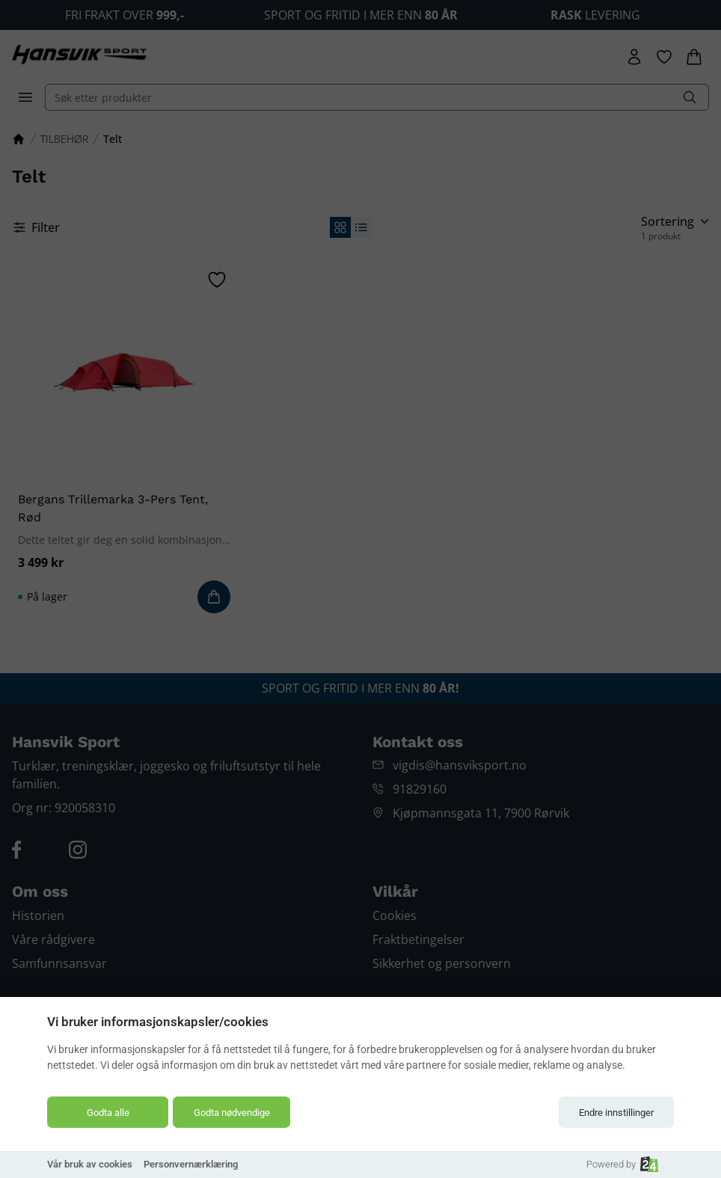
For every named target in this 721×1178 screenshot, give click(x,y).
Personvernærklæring (191, 1164)
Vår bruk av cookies (89, 1164)
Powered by (622, 1164)
